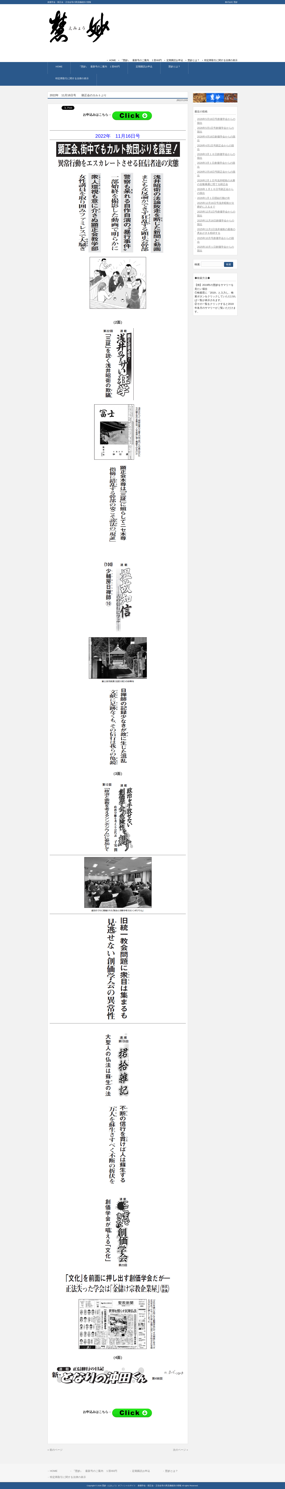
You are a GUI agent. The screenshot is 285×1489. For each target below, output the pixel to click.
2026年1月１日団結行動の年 (213, 198)
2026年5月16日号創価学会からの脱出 (216, 121)
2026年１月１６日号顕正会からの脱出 (215, 191)
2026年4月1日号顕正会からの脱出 (215, 147)
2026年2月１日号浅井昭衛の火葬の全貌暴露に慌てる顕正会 (216, 182)
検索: (197, 264)
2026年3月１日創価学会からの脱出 (216, 164)
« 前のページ (55, 1449)
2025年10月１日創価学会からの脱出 (215, 248)
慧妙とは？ (194, 60)
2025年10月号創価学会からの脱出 (215, 240)
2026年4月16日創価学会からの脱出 (216, 138)
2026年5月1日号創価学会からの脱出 (215, 129)
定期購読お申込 (174, 60)
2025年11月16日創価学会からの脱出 (215, 222)
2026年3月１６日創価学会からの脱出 (216, 156)
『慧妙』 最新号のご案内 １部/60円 (141, 60)
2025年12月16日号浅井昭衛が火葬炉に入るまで (215, 204)
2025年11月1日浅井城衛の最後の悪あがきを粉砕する (216, 231)
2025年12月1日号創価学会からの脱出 (216, 213)
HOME (112, 60)
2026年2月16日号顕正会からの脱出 (216, 173)
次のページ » (180, 1449)
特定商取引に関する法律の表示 (221, 60)
